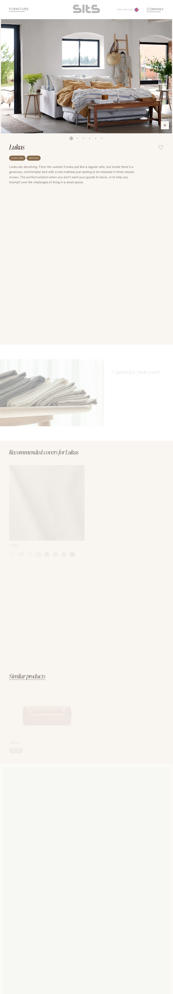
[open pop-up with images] (86, 76)
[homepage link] (86, 12)
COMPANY (155, 9)
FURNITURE (19, 9)
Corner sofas (17, 158)
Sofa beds (34, 158)
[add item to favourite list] (160, 148)
